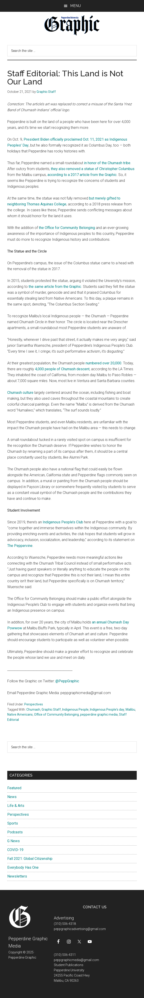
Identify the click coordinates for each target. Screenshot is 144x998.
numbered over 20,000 (103, 363)
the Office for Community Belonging (67, 228)
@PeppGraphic (67, 681)
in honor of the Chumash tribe (107, 163)
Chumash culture (20, 392)
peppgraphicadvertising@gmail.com (80, 929)
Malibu (130, 709)
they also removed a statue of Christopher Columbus (92, 169)
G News (13, 841)
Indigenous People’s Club (63, 522)
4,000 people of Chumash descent (62, 369)
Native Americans (20, 714)
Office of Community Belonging (56, 714)
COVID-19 (15, 850)
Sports (12, 823)
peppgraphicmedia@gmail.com (76, 960)
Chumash (33, 709)
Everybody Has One (23, 867)
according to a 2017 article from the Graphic (82, 175)
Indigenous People (75, 709)
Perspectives (33, 704)
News (12, 797)
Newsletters (17, 876)
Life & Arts (15, 805)
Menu (75, 6)
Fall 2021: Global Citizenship (29, 858)
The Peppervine (19, 545)
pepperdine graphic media (99, 714)
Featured (14, 788)
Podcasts (15, 832)
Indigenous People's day (107, 709)
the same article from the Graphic (55, 286)
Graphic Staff (51, 709)
